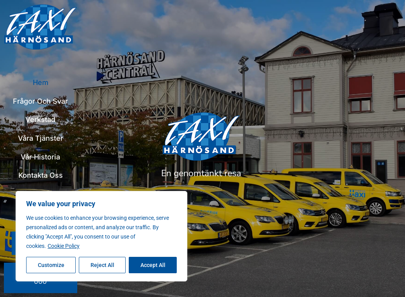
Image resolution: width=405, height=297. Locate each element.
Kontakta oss (40, 175)
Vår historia (40, 157)
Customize (51, 265)
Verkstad (40, 119)
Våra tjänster (40, 138)
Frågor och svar (40, 101)
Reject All (102, 265)
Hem (40, 82)
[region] (101, 236)
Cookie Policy (64, 246)
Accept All (152, 265)
